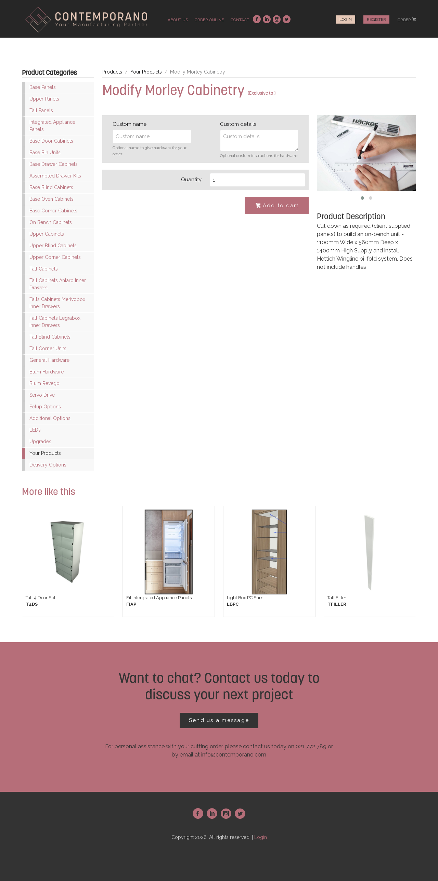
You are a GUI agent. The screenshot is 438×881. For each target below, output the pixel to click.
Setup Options (45, 406)
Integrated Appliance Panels (52, 125)
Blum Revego (44, 383)
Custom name (129, 124)
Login (345, 19)
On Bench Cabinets (50, 222)
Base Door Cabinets (51, 141)
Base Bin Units (45, 152)
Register (376, 19)
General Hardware (49, 360)
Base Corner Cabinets (53, 210)
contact (240, 19)
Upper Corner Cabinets (55, 257)
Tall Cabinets (43, 269)
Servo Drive (42, 395)
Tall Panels (41, 110)
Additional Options (49, 418)
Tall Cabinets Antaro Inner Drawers (57, 284)
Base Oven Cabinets (51, 199)
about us (178, 19)
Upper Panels (44, 99)
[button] (362, 198)
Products (112, 72)
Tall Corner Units (47, 348)
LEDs (35, 430)
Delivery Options (47, 465)
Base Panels (42, 87)
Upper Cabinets (46, 234)
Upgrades (40, 441)
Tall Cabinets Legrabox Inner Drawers (54, 321)
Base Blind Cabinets (51, 187)
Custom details (238, 124)
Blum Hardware (46, 371)
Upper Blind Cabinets (53, 245)
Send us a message (219, 720)
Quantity (191, 179)
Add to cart (277, 205)
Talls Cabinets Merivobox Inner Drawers (57, 303)
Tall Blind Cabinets (49, 337)
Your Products (45, 453)
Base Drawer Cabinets (53, 164)
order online (209, 19)
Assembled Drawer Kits (55, 176)
